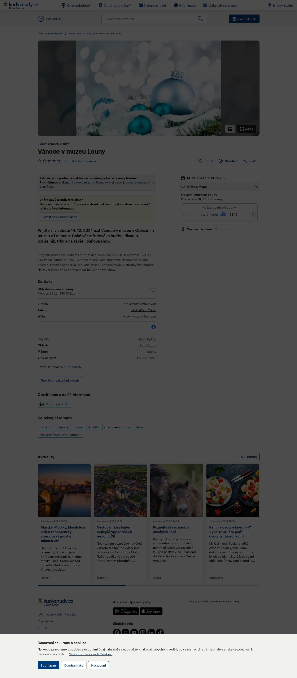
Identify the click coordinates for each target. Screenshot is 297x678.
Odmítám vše (73, 665)
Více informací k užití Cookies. (90, 654)
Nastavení (98, 665)
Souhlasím (48, 665)
